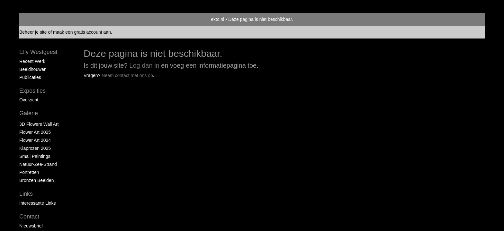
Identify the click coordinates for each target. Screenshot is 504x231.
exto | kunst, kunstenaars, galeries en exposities (37, 19)
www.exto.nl (81, 89)
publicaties (30, 77)
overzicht (28, 99)
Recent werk (32, 61)
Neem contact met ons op (127, 75)
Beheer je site (33, 32)
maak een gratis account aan (82, 32)
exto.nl (217, 19)
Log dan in (144, 65)
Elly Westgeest (38, 52)
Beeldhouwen (33, 69)
